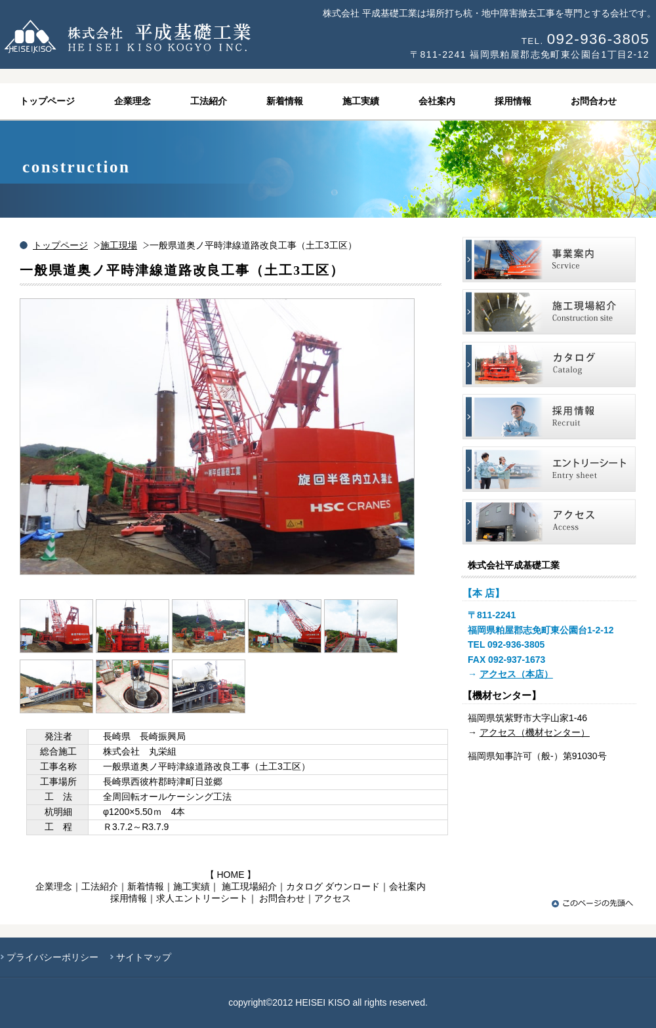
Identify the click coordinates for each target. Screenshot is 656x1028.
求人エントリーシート (202, 898)
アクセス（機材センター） (535, 732)
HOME (231, 874)
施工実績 (191, 886)
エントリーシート (548, 469)
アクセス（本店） (516, 674)
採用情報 (128, 898)
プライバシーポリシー (52, 957)
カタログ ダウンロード (333, 886)
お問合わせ (282, 898)
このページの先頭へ (594, 903)
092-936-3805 (598, 39)
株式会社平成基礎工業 (164, 37)
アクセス (332, 898)
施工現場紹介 (249, 886)
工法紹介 (99, 886)
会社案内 (407, 886)
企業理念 (53, 886)
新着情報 (145, 886)
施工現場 (118, 245)
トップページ (60, 245)
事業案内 (548, 259)
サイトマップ (143, 957)
